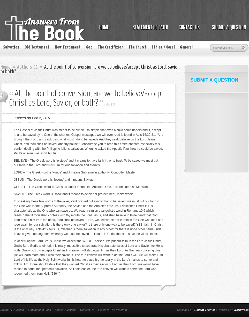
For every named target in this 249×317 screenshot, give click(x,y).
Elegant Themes (204, 309)
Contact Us (87, 309)
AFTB (110, 104)
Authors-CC (27, 67)
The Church (138, 47)
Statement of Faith (39, 309)
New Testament (68, 47)
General (186, 47)
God (89, 47)
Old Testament (37, 47)
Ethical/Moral (163, 47)
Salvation (11, 47)
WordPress (241, 309)
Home (6, 67)
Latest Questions (65, 309)
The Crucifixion (110, 47)
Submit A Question (12, 309)
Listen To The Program (112, 309)
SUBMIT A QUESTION (214, 80)
